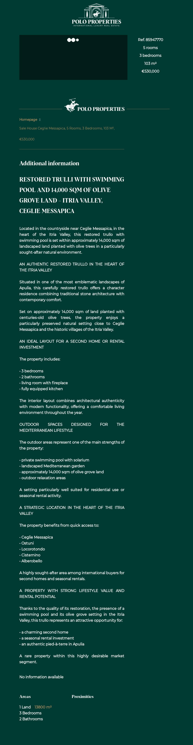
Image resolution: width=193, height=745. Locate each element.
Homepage (28, 120)
